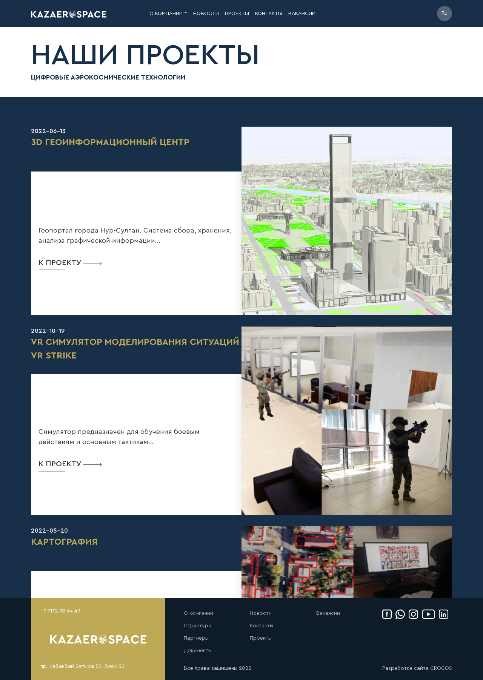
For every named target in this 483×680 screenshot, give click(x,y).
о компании (166, 13)
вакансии (301, 13)
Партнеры (196, 638)
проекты (237, 13)
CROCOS (441, 668)
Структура (197, 625)
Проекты (261, 638)
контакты (268, 13)
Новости (261, 613)
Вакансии (328, 613)
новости (206, 13)
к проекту (70, 262)
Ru (444, 13)
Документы (198, 650)
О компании (198, 613)
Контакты (261, 625)
